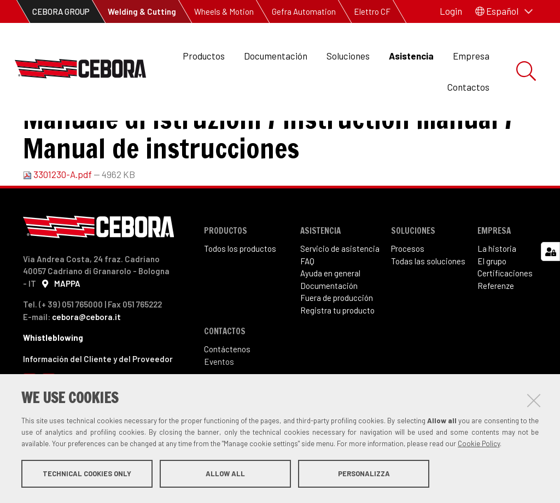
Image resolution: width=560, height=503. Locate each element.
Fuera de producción (336, 342)
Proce (401, 293)
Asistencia (411, 55)
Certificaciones (505, 318)
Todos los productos (240, 293)
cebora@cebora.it (86, 361)
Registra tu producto (337, 355)
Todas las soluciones (428, 306)
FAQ (307, 306)
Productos (204, 55)
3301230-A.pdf (58, 219)
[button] (504, 11)
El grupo (491, 306)
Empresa (471, 55)
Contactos (468, 86)
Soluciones (348, 55)
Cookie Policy (479, 444)
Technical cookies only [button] (87, 474)
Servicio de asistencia (340, 293)
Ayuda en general (330, 318)
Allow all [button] (225, 474)
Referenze (495, 330)
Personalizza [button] (364, 474)
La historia (496, 293)
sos (417, 293)
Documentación (275, 55)
